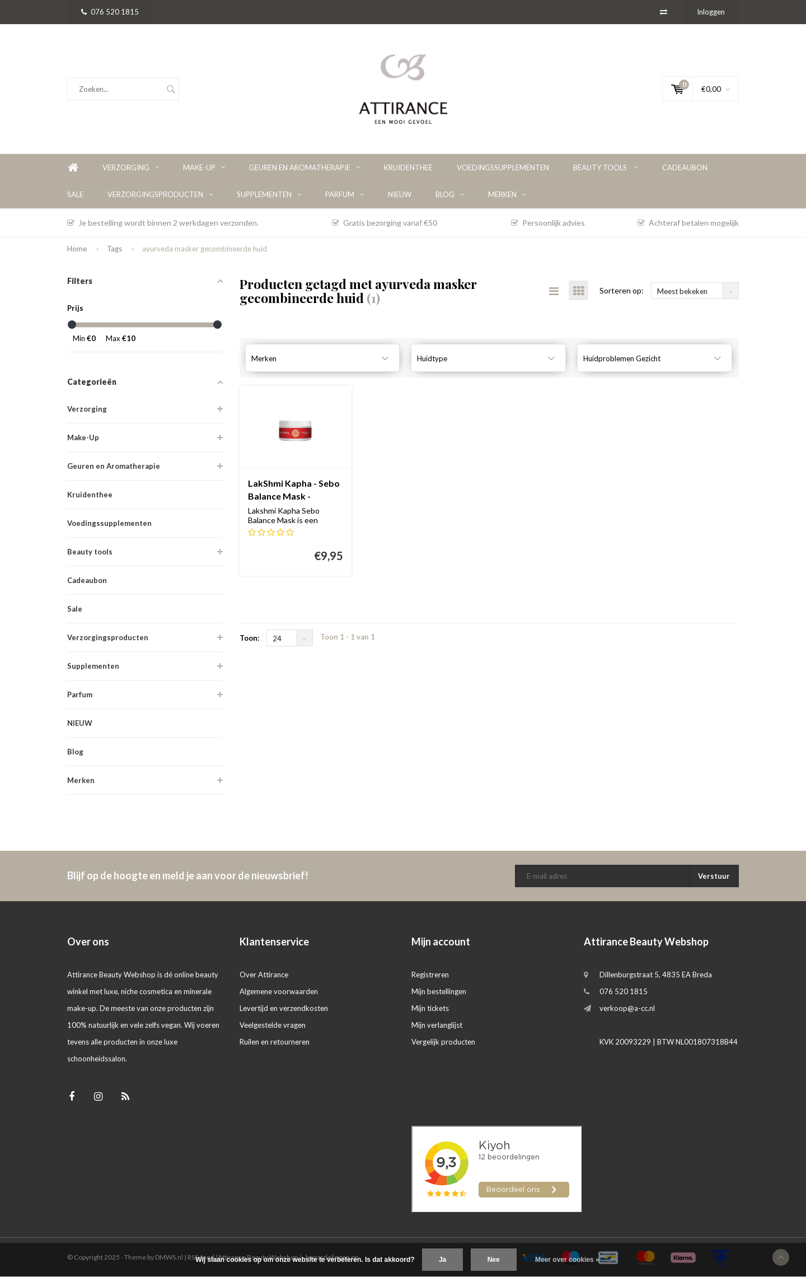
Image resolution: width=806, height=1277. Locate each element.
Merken (507, 194)
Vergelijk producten (443, 1041)
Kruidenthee (408, 167)
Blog (449, 194)
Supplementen (269, 194)
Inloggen (711, 11)
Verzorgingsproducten (160, 194)
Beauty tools (605, 167)
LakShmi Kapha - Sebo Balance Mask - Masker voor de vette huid (294, 490)
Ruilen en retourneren (275, 1041)
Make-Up (204, 167)
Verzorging (130, 167)
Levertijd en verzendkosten (284, 1008)
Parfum (344, 194)
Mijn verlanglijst (436, 1024)
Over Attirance (264, 974)
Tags (114, 248)
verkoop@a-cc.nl (627, 1008)
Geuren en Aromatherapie (304, 167)
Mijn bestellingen (438, 991)
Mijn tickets (430, 1008)
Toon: (249, 637)
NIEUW (399, 194)
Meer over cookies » (567, 1260)
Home (73, 167)
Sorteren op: (621, 290)
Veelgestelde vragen (273, 1024)
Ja (442, 1260)
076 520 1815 (110, 11)
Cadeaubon (684, 167)
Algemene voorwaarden (279, 991)
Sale (75, 194)
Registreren (430, 974)
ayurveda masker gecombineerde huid (204, 248)
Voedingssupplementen (503, 167)
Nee (494, 1260)
